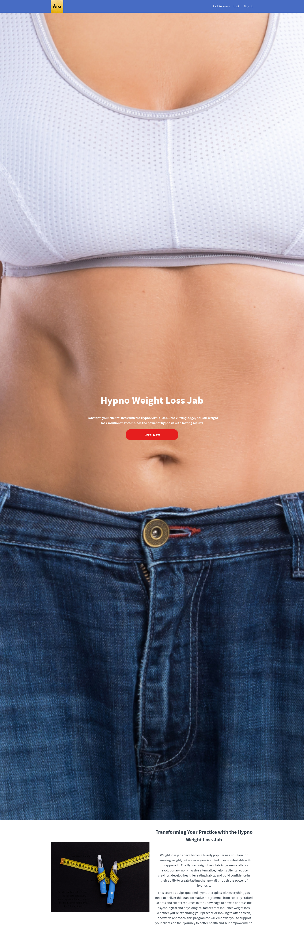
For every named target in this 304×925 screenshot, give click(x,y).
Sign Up (248, 6)
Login (236, 6)
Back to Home (221, 6)
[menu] (231, 6)
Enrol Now (152, 435)
